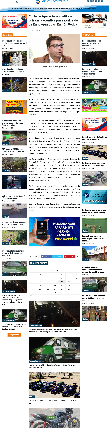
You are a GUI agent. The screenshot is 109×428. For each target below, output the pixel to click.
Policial (5, 64)
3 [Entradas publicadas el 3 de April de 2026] (61, 278)
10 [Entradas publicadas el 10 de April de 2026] (62, 282)
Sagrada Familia (8, 291)
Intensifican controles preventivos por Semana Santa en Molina (12, 122)
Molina (5, 144)
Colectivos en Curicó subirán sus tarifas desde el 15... (94, 138)
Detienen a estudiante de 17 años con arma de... (13, 197)
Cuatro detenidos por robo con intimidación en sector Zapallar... (93, 298)
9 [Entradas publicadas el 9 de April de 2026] (54, 282)
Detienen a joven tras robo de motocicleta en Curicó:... (94, 164)
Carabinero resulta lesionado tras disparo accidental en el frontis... (93, 269)
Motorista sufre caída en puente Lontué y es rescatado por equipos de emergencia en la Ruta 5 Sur (13, 299)
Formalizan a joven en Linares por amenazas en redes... (93, 238)
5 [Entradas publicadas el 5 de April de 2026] (76, 278)
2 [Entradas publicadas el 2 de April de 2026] (54, 278)
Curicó (5, 274)
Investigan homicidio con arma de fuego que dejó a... (13, 70)
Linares (86, 259)
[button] (17, 2)
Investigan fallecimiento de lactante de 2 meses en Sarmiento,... (13, 253)
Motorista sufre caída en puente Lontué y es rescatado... (93, 43)
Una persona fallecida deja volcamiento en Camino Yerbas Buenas (14, 326)
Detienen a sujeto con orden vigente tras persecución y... (94, 211)
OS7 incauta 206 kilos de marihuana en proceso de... (13, 150)
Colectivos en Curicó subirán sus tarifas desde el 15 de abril (53, 401)
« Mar (30, 295)
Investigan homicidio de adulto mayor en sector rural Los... (14, 43)
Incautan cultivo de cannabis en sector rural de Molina (14, 223)
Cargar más (14, 334)
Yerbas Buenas (8, 320)
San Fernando (88, 291)
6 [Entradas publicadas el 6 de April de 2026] (32, 282)
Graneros (6, 90)
